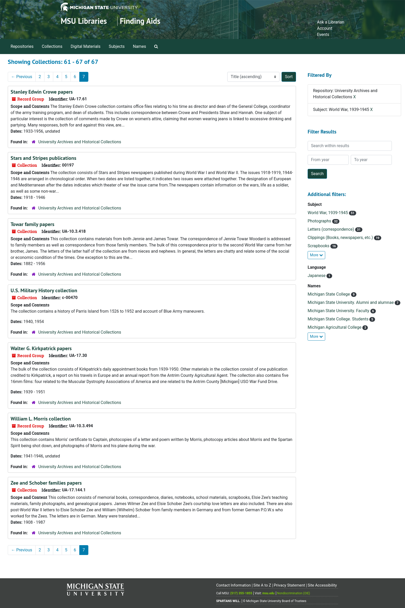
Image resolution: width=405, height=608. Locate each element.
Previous (21, 76)
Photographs (320, 221)
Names (139, 46)
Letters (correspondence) (331, 229)
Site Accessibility (322, 585)
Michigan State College (329, 294)
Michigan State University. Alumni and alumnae (351, 302)
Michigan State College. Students (338, 319)
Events (323, 34)
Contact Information (233, 585)
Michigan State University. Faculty (339, 310)
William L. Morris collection (41, 418)
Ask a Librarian (330, 22)
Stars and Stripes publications (43, 158)
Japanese (317, 275)
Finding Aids (140, 21)
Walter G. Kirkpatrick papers (41, 348)
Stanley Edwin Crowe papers (42, 91)
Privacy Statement (289, 585)
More (316, 255)
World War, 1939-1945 (328, 212)
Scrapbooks (319, 245)
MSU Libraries (84, 21)
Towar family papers (32, 224)
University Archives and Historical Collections (79, 141)
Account (324, 28)
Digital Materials (85, 46)
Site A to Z (262, 585)
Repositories (22, 46)
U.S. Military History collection (44, 290)
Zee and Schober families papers (46, 482)
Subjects (116, 46)
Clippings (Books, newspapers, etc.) (341, 237)
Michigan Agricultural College (335, 327)
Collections (52, 46)
